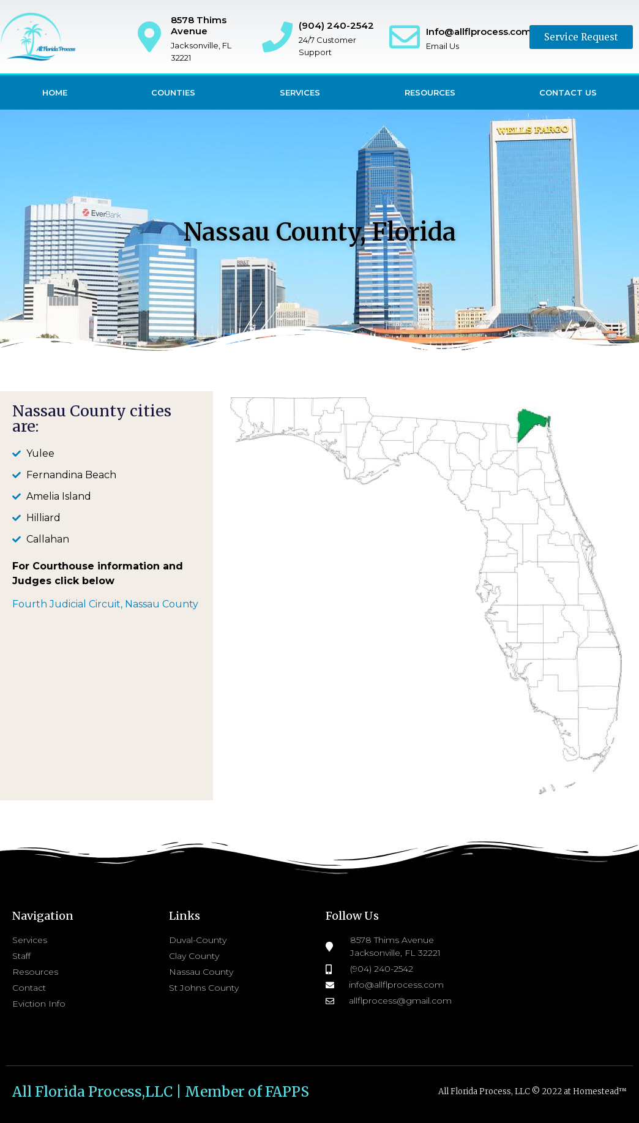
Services (300, 92)
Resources (430, 92)
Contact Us (568, 92)
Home (54, 92)
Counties (173, 92)
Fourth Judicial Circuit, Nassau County (106, 604)
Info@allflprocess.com (478, 31)
